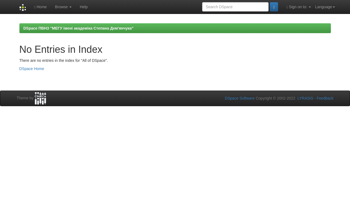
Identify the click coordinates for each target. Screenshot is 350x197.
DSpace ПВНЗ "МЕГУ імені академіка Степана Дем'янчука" (78, 28)
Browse (63, 7)
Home (40, 7)
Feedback (325, 98)
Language (325, 7)
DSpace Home (31, 68)
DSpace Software (240, 98)
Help (84, 7)
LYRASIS (305, 98)
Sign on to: (298, 7)
